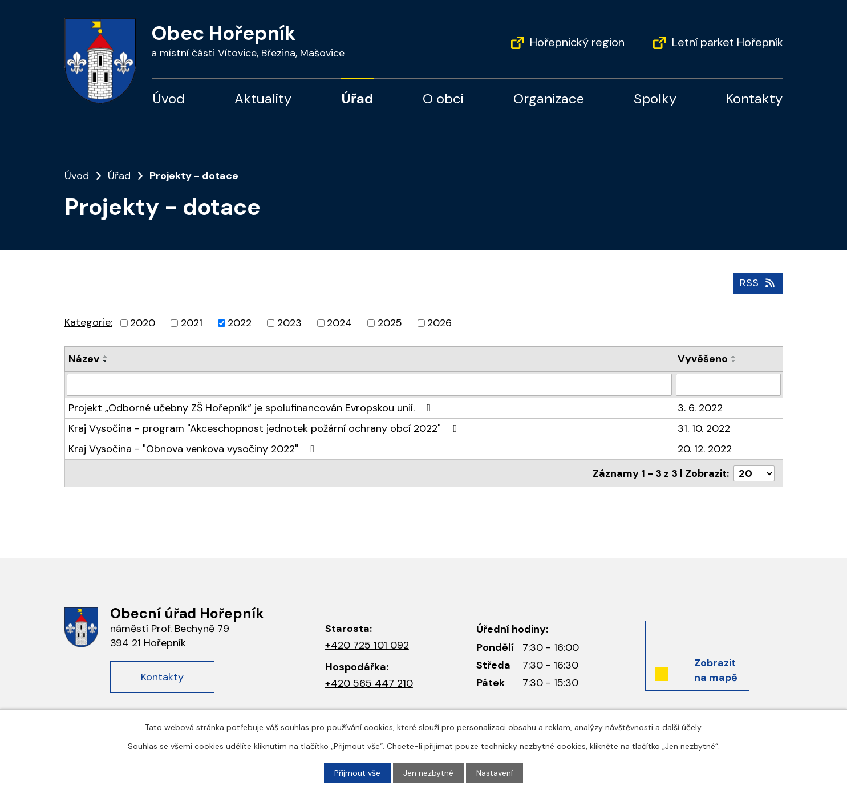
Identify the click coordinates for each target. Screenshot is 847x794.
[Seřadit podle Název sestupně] (105, 361)
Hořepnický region (577, 42)
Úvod (168, 98)
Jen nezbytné (428, 773)
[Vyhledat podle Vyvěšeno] (728, 384)
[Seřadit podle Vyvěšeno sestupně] (734, 361)
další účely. (682, 727)
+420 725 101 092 (367, 645)
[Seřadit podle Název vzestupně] (105, 356)
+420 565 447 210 (369, 683)
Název (83, 359)
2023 (289, 323)
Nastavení (494, 773)
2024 (339, 323)
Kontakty (754, 98)
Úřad (357, 98)
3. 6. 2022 (700, 407)
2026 (439, 323)
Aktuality (262, 98)
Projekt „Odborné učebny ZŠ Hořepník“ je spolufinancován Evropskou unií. (252, 407)
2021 (191, 323)
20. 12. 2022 (705, 448)
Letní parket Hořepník (727, 42)
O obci (443, 98)
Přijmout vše (357, 773)
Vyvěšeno (703, 359)
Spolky (655, 98)
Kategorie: (88, 322)
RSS (758, 283)
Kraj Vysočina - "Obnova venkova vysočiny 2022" (193, 448)
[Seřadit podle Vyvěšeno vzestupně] (734, 356)
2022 (240, 323)
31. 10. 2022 (704, 428)
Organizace (548, 98)
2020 (142, 323)
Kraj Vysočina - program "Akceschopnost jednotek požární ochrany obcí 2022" (265, 428)
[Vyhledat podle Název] (369, 384)
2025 (390, 323)
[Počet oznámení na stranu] (754, 472)
